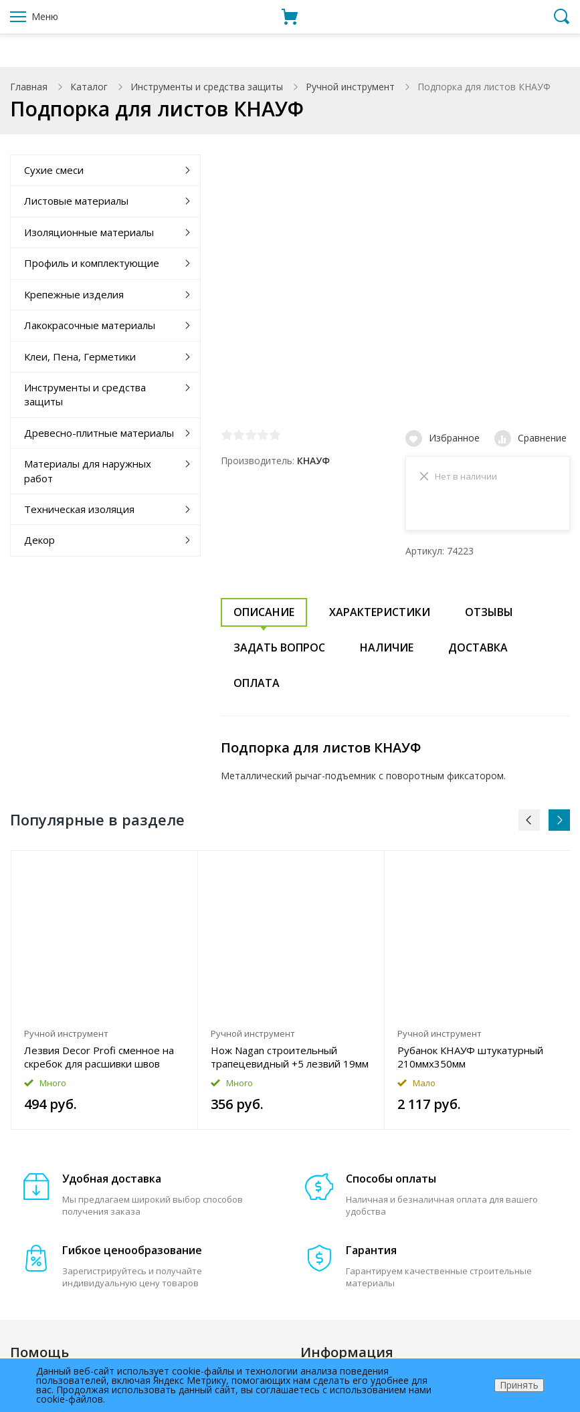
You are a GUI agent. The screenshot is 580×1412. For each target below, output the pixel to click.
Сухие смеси (54, 170)
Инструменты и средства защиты (206, 86)
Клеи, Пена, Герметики (80, 356)
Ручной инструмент (350, 86)
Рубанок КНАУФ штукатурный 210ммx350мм (470, 1060)
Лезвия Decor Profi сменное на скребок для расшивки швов (99, 1060)
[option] (104, 994)
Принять (519, 1385)
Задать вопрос (279, 651)
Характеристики (379, 616)
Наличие (386, 651)
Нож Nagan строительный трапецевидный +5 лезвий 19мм (290, 1060)
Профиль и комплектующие (91, 263)
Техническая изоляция (79, 509)
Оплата (256, 687)
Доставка (478, 651)
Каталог (89, 86)
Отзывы (489, 616)
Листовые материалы (76, 200)
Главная (28, 86)
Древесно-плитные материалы (99, 432)
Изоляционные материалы (89, 232)
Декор (39, 539)
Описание (263, 616)
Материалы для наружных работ (87, 470)
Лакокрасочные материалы (89, 325)
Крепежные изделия (74, 294)
